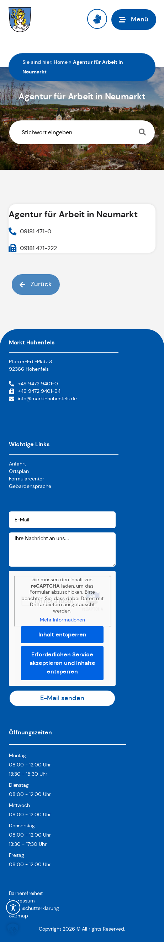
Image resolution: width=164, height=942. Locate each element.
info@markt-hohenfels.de (47, 398)
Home (61, 62)
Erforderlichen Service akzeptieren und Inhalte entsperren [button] (62, 662)
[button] (13, 929)
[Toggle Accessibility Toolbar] (13, 907)
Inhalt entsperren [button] (62, 634)
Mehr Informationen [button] (62, 620)
